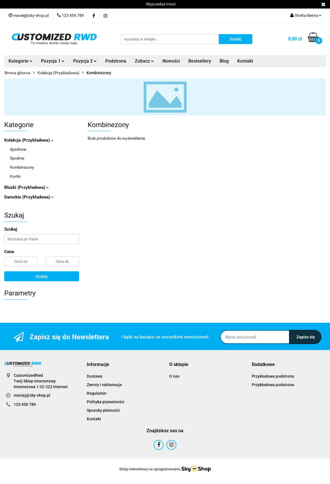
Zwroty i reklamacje (104, 384)
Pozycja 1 (53, 61)
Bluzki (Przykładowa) (26, 187)
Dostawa (94, 376)
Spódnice (18, 149)
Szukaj (42, 276)
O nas (174, 376)
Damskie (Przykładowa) (28, 197)
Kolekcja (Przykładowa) (28, 140)
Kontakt (245, 61)
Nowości (171, 61)
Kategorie (20, 61)
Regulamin (96, 393)
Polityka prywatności (105, 402)
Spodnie (17, 158)
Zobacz (144, 61)
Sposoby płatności (103, 410)
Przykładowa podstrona (273, 376)
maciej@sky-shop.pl (32, 395)
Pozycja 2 (85, 61)
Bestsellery (199, 61)
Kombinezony (22, 167)
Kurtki (15, 176)
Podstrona (115, 61)
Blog (224, 61)
